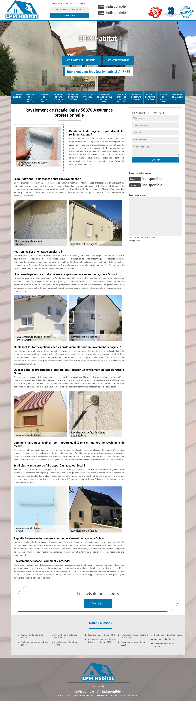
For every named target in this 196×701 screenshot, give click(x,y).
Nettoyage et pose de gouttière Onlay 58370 (134, 636)
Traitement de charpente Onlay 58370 (34, 643)
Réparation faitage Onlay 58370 (101, 635)
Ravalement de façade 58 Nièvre (177, 96)
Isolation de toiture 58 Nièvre (150, 96)
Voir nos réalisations (81, 60)
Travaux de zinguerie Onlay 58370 (165, 645)
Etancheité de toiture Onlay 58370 (66, 643)
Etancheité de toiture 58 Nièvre (73, 96)
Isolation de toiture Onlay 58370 (168, 635)
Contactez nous (118, 60)
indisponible (116, 6)
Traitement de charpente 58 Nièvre (44, 98)
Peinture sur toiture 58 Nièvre (30, 98)
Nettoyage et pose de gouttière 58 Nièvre (121, 98)
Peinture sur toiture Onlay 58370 (32, 636)
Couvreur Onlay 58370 (164, 639)
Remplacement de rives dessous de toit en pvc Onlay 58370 (101, 640)
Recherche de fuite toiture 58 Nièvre (58, 98)
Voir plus (98, 603)
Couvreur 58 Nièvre (17, 95)
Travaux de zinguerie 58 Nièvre (163, 98)
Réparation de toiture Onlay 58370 (133, 643)
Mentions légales (107, 696)
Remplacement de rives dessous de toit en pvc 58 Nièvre (104, 98)
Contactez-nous (129, 696)
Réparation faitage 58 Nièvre (87, 96)
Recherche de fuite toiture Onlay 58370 (65, 636)
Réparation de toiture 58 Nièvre (136, 96)
